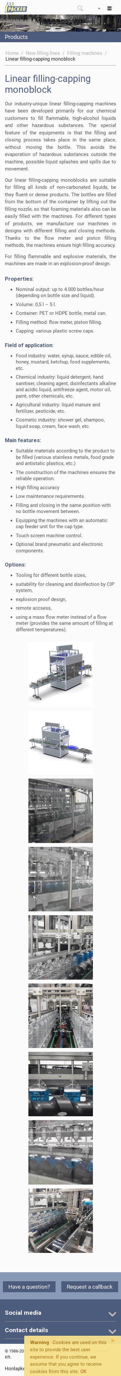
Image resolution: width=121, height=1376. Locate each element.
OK (83, 1371)
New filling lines (43, 53)
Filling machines (84, 53)
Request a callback (90, 1287)
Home (12, 53)
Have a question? (29, 1287)
